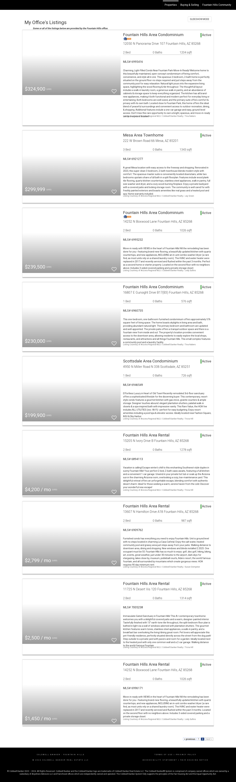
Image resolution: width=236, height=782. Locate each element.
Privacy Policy (186, 754)
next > (209, 739)
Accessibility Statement (160, 760)
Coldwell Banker (48, 754)
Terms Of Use (164, 754)
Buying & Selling (189, 4)
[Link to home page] (4, 5)
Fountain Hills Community (216, 4)
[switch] (114, 89)
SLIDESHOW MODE (199, 19)
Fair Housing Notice (194, 760)
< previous (189, 739)
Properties (171, 4)
